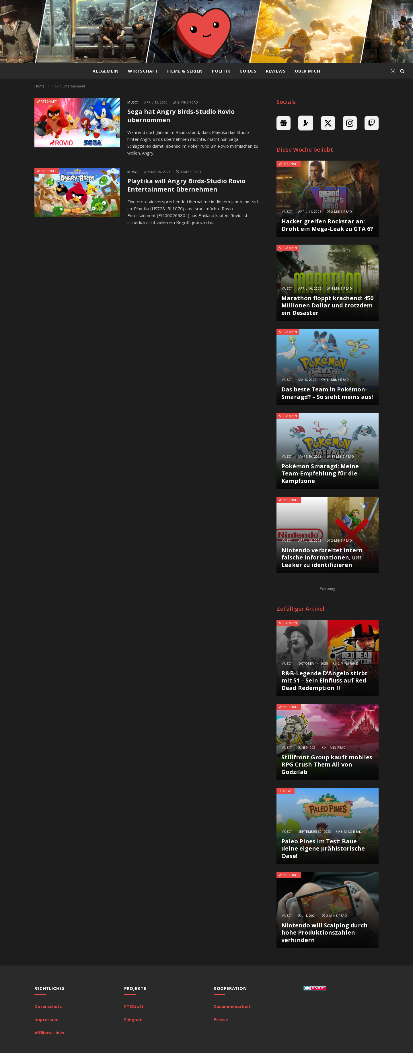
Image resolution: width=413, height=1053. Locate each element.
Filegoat (133, 1019)
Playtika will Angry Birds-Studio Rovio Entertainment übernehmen (187, 186)
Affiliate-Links (49, 1033)
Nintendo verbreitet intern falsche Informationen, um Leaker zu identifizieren (322, 558)
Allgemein (106, 71)
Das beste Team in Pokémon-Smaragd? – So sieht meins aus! (327, 393)
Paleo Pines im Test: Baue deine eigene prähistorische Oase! (323, 849)
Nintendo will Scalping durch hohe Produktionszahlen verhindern (324, 933)
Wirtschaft (143, 71)
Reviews (276, 71)
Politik (221, 71)
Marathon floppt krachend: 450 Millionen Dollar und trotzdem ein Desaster (327, 306)
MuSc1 (133, 102)
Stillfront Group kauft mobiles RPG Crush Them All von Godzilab (326, 765)
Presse (221, 1019)
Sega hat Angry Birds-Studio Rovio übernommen (181, 116)
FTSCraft (134, 1006)
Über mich (307, 71)
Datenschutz (48, 1006)
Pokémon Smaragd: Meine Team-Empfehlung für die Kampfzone (320, 474)
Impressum (46, 1019)
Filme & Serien (185, 71)
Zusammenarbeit (232, 1006)
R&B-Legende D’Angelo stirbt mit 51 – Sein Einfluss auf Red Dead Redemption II (324, 681)
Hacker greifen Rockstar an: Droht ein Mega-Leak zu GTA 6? (327, 225)
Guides (248, 71)
